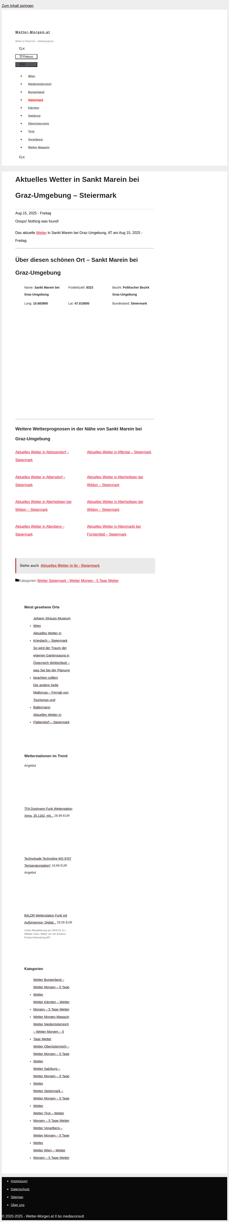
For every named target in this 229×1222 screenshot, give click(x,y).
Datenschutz (20, 1189)
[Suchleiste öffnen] (22, 49)
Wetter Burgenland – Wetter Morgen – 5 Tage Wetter (51, 987)
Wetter (41, 233)
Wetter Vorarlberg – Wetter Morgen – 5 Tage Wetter (51, 1135)
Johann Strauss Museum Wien (52, 622)
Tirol (31, 131)
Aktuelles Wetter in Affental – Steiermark (119, 452)
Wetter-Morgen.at (32, 32)
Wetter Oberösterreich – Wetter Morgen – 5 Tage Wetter (51, 1053)
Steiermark (35, 100)
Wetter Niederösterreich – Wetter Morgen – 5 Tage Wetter (51, 1031)
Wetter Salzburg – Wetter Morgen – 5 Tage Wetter (51, 1076)
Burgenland (36, 92)
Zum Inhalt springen (18, 6)
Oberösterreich (38, 123)
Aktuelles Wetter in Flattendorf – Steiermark (51, 718)
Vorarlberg (35, 139)
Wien (31, 76)
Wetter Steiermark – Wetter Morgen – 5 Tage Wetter (51, 1098)
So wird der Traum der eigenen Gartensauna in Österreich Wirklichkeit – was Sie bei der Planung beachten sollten (51, 662)
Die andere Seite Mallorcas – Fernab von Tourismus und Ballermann (51, 696)
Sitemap (17, 1197)
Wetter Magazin (38, 147)
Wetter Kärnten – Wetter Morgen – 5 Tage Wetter (51, 1005)
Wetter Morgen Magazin (51, 1017)
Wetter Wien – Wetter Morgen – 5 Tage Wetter (51, 1154)
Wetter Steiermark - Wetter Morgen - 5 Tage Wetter (78, 581)
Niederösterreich (39, 84)
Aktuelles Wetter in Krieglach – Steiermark (50, 636)
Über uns (18, 1205)
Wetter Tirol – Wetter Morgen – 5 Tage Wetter (51, 1116)
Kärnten (33, 107)
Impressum (19, 1181)
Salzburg (34, 115)
